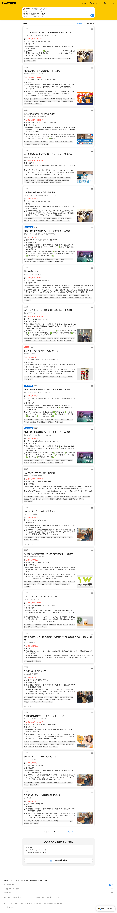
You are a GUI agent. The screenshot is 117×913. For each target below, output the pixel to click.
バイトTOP (7, 897)
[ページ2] (58, 832)
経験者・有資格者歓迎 (42, 897)
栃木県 (15, 897)
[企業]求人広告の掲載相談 (54, 903)
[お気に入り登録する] (91, 29)
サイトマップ (22, 903)
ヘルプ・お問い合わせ (10, 903)
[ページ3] (62, 832)
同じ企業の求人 (28, 544)
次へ (69, 832)
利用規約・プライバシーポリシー (36, 903)
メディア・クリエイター (27, 897)
